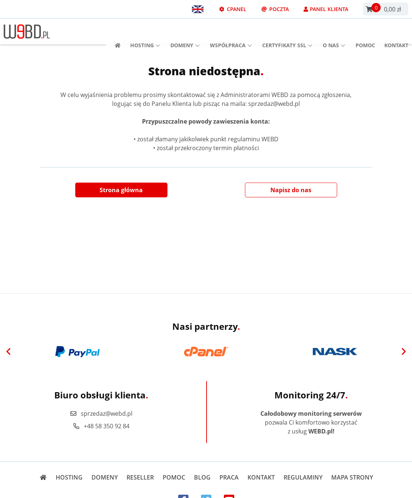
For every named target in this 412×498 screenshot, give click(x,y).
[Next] (403, 351)
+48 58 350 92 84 (101, 426)
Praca (229, 477)
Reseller (140, 477)
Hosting (145, 31)
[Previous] (8, 351)
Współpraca (231, 31)
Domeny (185, 31)
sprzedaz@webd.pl (101, 413)
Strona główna (121, 190)
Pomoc (365, 31)
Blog (202, 477)
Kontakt (396, 31)
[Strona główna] (115, 31)
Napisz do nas (290, 190)
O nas (334, 31)
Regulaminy (303, 477)
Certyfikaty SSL (287, 31)
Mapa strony (352, 477)
